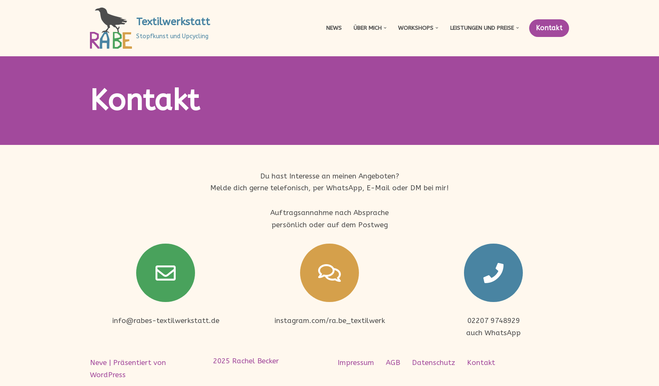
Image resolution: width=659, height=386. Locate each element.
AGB (393, 362)
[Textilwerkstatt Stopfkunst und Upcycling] (150, 28)
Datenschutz (433, 362)
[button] (385, 27)
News (334, 28)
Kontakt (549, 28)
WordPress (108, 374)
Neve (98, 362)
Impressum (355, 362)
